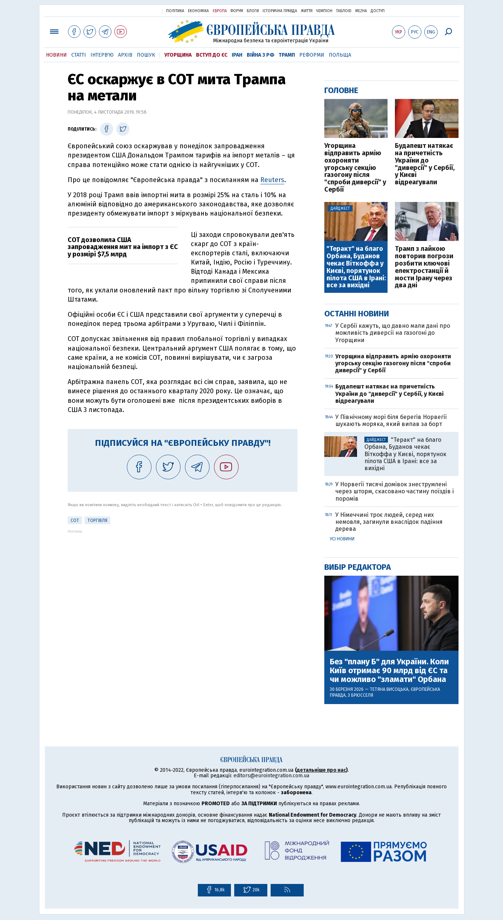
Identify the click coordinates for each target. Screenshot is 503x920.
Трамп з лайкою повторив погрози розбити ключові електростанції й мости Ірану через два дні (424, 267)
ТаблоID (344, 11)
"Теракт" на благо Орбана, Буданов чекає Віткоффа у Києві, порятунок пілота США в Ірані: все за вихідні (356, 267)
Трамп (287, 55)
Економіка (198, 11)
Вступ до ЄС (211, 55)
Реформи (311, 55)
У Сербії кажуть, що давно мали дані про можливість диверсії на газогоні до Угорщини (392, 332)
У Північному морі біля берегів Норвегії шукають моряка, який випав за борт (391, 420)
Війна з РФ (260, 55)
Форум (237, 11)
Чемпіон (324, 11)
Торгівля (97, 520)
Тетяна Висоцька (389, 689)
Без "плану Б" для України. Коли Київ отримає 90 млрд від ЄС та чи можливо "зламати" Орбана (389, 670)
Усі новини (342, 538)
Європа (220, 11)
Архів (125, 55)
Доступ (378, 11)
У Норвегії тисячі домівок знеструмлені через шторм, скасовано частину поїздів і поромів (394, 491)
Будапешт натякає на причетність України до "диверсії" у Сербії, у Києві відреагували (424, 164)
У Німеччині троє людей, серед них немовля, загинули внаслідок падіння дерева (389, 521)
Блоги (253, 11)
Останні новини (356, 314)
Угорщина (178, 55)
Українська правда (138, 10)
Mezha (361, 11)
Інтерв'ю (102, 55)
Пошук (146, 55)
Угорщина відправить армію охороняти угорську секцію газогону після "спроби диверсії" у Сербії (355, 167)
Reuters (272, 180)
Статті (78, 55)
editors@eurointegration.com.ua (271, 775)
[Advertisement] (182, 584)
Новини (56, 55)
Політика (175, 11)
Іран (237, 55)
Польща (340, 55)
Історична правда (280, 11)
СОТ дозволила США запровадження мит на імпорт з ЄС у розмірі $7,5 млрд (123, 247)
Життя (307, 11)
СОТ (75, 520)
